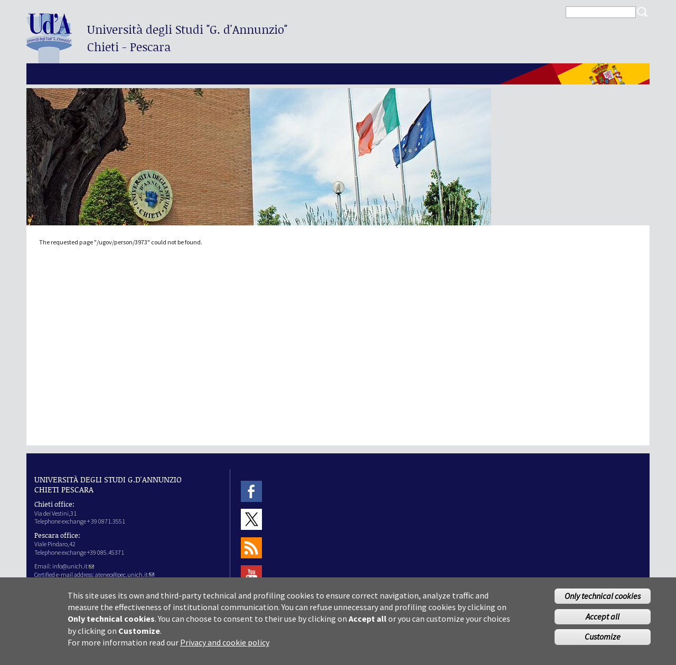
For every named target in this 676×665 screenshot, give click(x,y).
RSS (251, 547)
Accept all (602, 620)
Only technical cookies (603, 600)
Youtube (251, 575)
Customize (603, 641)
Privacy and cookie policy (224, 647)
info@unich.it (73, 566)
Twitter (251, 519)
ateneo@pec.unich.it (124, 574)
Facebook (251, 491)
